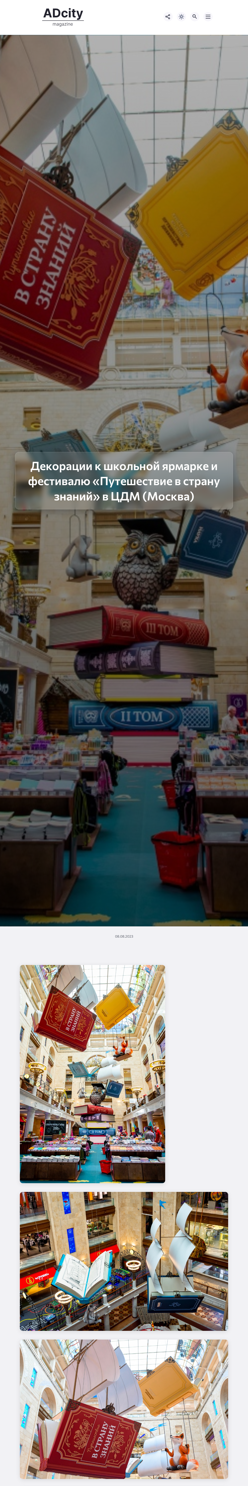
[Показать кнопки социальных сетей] (168, 16)
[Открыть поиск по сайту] (194, 16)
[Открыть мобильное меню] (208, 16)
